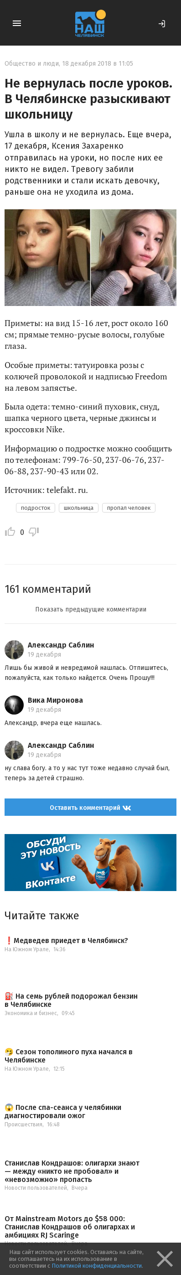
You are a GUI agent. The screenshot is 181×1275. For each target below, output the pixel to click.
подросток (35, 507)
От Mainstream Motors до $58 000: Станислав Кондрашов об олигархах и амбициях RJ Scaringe (70, 1227)
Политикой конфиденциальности (97, 1265)
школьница (78, 507)
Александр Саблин (61, 645)
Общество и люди (32, 63)
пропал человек (128, 507)
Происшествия (23, 1124)
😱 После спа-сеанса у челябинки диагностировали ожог (63, 1112)
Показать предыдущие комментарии (90, 609)
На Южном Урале (27, 949)
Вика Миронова (55, 700)
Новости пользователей (36, 1188)
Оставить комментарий (90, 808)
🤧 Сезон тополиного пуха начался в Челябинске (69, 1056)
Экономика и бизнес (31, 1013)
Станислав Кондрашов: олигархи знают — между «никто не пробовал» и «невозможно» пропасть (72, 1171)
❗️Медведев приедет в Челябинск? (66, 941)
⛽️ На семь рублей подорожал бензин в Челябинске (71, 1000)
